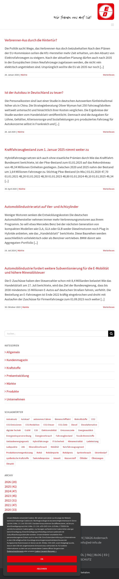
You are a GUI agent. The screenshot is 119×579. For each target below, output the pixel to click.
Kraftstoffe (13, 368)
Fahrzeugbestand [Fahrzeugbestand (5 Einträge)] (64, 435)
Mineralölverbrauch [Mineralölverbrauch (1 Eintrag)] (38, 447)
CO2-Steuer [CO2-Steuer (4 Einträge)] (48, 424)
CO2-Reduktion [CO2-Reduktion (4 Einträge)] (32, 424)
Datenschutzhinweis (15, 551)
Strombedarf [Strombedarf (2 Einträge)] (101, 452)
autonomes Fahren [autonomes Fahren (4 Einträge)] (42, 419)
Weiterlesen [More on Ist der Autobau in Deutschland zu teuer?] (108, 131)
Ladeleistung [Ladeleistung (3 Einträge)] (93, 441)
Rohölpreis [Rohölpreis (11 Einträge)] (68, 452)
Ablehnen (42, 568)
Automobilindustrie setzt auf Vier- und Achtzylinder (41, 206)
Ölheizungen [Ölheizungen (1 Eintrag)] (97, 458)
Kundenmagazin (17, 360)
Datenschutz (81, 559)
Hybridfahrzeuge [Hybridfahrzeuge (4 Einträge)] (40, 441)
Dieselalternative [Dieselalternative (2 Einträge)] (89, 424)
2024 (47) (11, 491)
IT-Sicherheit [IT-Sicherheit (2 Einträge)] (58, 441)
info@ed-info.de (90, 542)
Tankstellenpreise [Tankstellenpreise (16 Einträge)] (41, 458)
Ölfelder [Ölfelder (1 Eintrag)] (84, 458)
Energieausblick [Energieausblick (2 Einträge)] (85, 430)
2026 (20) (11, 482)
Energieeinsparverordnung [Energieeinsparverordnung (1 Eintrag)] (18, 435)
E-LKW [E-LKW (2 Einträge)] (27, 430)
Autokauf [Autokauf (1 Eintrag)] (25, 419)
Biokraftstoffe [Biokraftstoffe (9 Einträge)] (81, 419)
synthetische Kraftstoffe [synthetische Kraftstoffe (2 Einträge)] (17, 458)
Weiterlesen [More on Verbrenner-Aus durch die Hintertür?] (108, 74)
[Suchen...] (56, 334)
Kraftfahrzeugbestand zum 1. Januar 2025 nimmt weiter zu (47, 149)
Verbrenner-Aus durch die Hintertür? (31, 40)
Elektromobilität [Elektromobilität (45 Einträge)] (49, 430)
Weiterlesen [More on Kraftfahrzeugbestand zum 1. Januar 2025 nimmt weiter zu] (108, 188)
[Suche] (111, 334)
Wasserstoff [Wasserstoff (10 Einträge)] (70, 458)
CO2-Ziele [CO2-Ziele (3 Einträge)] (62, 424)
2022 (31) (11, 500)
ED (106, 555)
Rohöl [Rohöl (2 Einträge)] (39, 452)
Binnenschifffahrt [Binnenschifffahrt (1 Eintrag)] (63, 419)
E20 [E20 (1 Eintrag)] (36, 430)
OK (41, 559)
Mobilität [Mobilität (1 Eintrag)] (55, 447)
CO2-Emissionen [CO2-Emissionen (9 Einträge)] (13, 424)
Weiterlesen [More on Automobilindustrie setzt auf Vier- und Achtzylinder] (108, 250)
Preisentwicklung (18, 376)
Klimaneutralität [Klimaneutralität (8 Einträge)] (75, 441)
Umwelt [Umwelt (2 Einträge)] (56, 458)
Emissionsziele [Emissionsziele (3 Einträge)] (67, 430)
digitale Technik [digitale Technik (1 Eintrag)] (13, 430)
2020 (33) (11, 509)
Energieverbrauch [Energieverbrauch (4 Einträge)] (43, 435)
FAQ (89, 555)
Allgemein (13, 352)
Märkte (24, 74)
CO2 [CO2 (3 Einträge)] (93, 419)
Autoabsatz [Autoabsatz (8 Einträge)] (11, 419)
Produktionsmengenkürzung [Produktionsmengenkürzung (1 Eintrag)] (19, 452)
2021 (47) (11, 505)
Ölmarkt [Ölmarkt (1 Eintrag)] (10, 463)
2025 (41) (11, 486)
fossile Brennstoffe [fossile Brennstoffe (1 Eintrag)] (85, 435)
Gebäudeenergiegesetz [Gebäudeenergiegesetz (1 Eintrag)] (17, 441)
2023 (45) (11, 496)
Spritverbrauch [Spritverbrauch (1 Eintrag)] (84, 452)
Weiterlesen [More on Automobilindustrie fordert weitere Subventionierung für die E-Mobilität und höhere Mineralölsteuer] (108, 307)
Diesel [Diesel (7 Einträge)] (74, 424)
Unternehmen (16, 399)
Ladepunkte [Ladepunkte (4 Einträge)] (11, 447)
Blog (97, 555)
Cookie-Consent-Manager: (46, 551)
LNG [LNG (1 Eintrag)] (23, 447)
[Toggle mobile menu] (112, 24)
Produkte (13, 391)
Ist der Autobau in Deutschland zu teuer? (34, 92)
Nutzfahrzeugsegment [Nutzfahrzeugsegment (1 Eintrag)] (73, 447)
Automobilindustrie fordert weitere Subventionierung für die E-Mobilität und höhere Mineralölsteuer (57, 270)
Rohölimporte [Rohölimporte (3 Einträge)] (52, 452)
